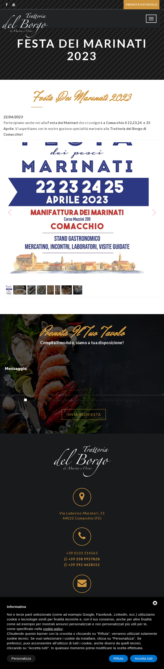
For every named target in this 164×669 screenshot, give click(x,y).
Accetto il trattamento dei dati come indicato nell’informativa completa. (84, 400)
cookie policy (53, 629)
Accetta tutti (144, 658)
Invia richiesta (83, 414)
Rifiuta (118, 658)
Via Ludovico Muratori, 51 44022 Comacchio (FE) (82, 515)
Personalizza (21, 658)
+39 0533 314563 (82, 553)
